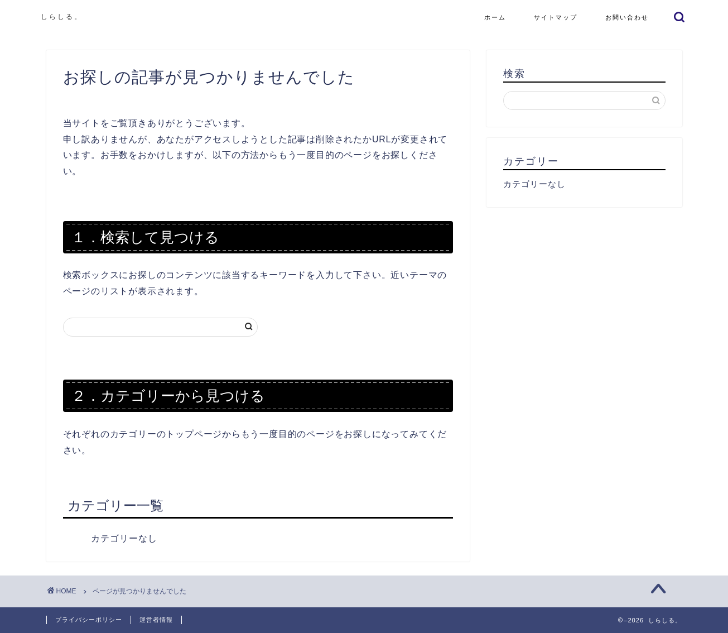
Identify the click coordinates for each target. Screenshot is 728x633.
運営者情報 (156, 619)
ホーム (495, 17)
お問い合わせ (627, 17)
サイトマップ (555, 17)
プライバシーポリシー (88, 619)
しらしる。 (62, 16)
